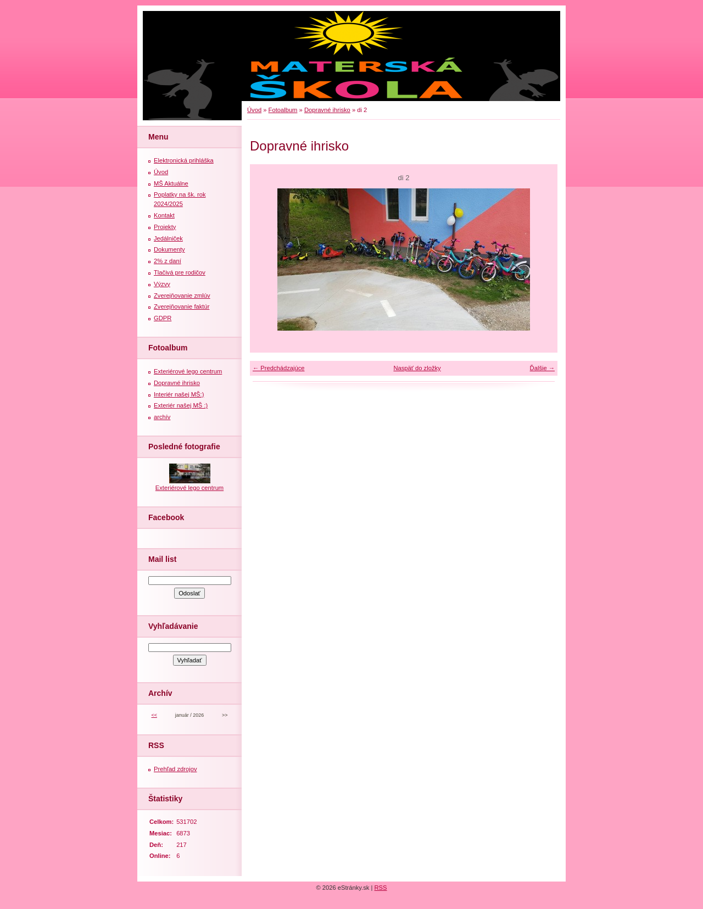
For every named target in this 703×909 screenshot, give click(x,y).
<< (154, 715)
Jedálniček (168, 238)
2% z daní (167, 261)
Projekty (165, 227)
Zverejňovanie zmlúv (182, 295)
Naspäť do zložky (416, 368)
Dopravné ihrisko (327, 110)
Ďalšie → (542, 368)
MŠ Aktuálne (171, 183)
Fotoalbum (283, 110)
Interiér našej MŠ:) (179, 394)
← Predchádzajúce (279, 368)
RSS (381, 887)
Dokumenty (169, 249)
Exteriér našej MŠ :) (181, 405)
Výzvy (162, 284)
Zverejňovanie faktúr (181, 306)
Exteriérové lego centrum (188, 371)
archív (162, 417)
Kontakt (164, 215)
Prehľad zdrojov (175, 769)
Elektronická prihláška (184, 160)
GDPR (162, 318)
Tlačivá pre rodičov (179, 272)
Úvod (254, 110)
